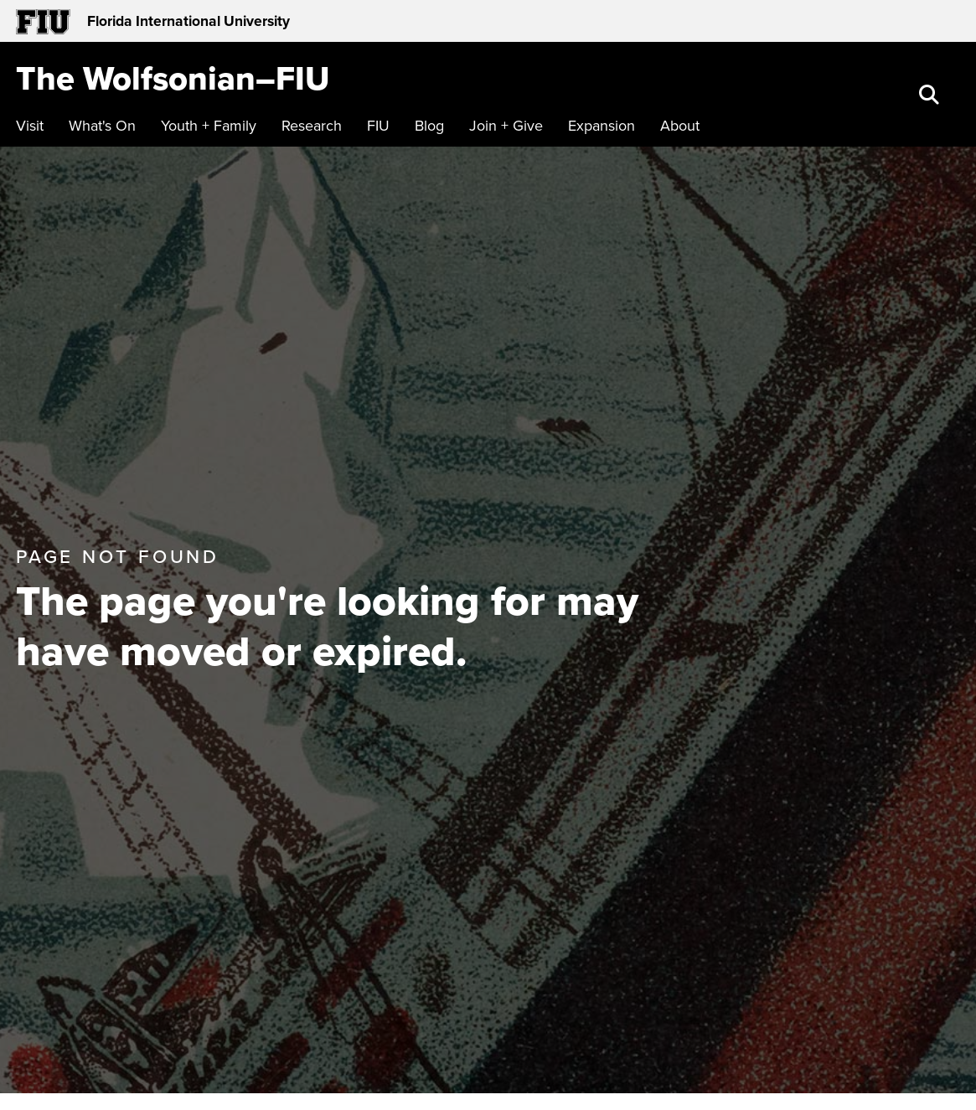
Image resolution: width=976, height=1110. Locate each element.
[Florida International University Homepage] (252, 21)
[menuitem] (34, 126)
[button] (931, 96)
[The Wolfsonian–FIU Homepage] (173, 77)
